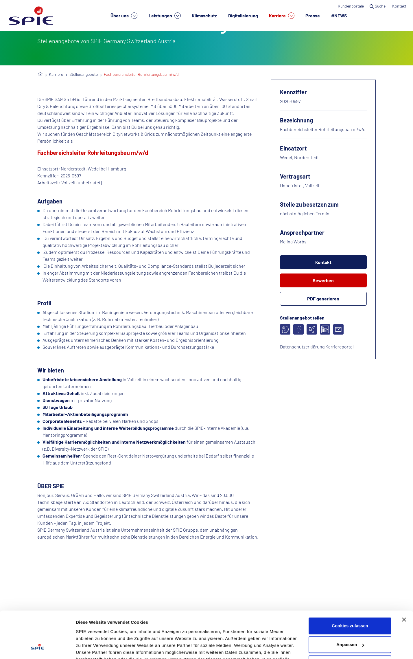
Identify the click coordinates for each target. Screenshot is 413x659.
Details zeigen (90, 647)
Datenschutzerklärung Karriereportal (317, 346)
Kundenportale (351, 5)
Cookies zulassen (350, 584)
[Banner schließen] (404, 578)
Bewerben (323, 280)
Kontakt (399, 5)
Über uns (123, 15)
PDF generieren (323, 298)
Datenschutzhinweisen (132, 631)
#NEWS (339, 15)
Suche (378, 5)
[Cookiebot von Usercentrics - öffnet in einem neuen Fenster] (37, 647)
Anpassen (350, 603)
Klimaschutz (204, 15)
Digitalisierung (243, 15)
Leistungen (165, 15)
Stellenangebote (83, 74)
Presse (312, 15)
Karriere (281, 15)
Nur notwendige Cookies (350, 622)
